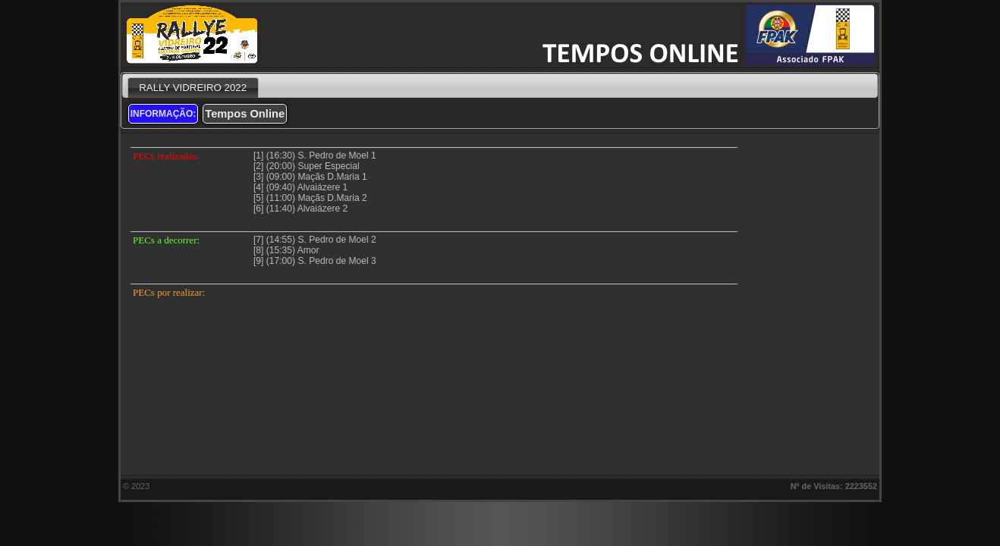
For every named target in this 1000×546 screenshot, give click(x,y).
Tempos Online (245, 114)
